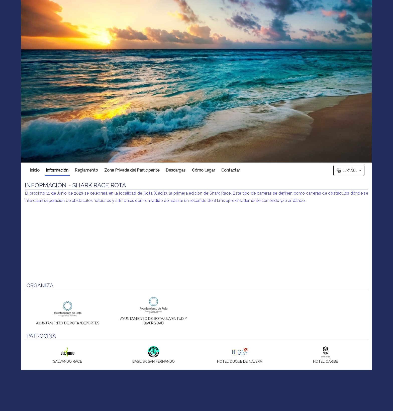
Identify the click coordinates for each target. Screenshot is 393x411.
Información (57, 170)
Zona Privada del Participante (131, 170)
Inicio (35, 170)
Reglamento (86, 170)
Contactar (230, 170)
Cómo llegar (203, 170)
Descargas (176, 170)
